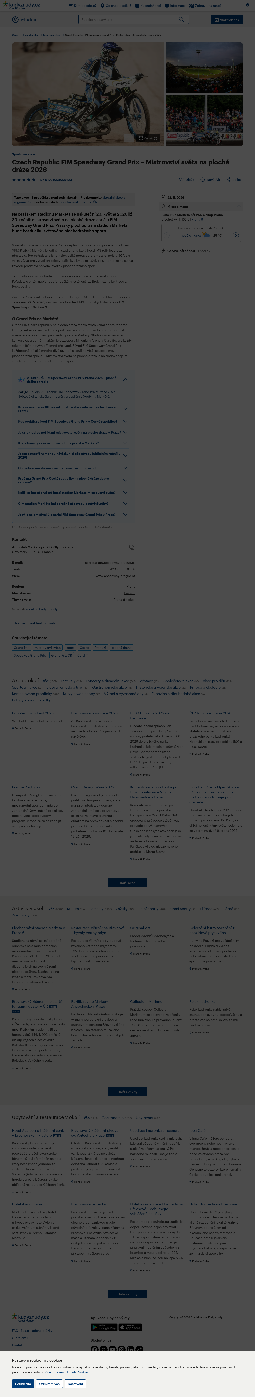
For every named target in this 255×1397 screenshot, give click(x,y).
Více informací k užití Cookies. (67, 1372)
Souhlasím (23, 1384)
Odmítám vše (49, 1384)
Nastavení (75, 1384)
